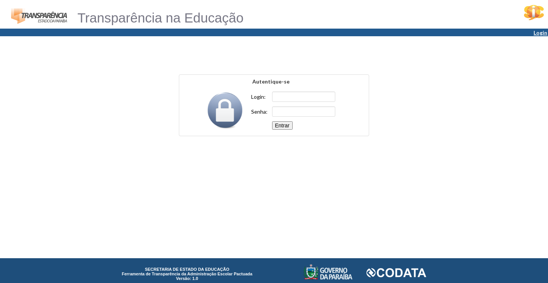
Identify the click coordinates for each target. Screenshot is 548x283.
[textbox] (303, 97)
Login (540, 32)
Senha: (259, 111)
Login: (258, 96)
